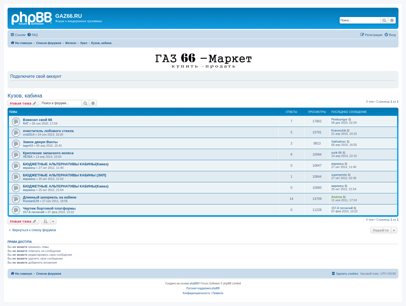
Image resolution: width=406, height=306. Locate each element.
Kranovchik (338, 130)
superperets (339, 174)
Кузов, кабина (25, 96)
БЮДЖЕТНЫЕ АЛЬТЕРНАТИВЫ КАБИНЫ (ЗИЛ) (64, 175)
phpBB (194, 283)
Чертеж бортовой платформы (49, 208)
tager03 (28, 145)
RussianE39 (31, 201)
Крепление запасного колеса (48, 153)
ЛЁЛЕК (28, 156)
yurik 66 (336, 152)
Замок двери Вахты (40, 142)
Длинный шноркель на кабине (49, 197)
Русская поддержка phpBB (202, 288)
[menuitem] (32, 35)
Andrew (336, 197)
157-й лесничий (33, 212)
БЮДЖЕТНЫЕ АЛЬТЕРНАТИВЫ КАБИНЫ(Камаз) (65, 164)
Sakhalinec (338, 141)
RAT (26, 123)
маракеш (29, 167)
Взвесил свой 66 (37, 120)
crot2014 (29, 134)
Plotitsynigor (339, 119)
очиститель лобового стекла (48, 131)
